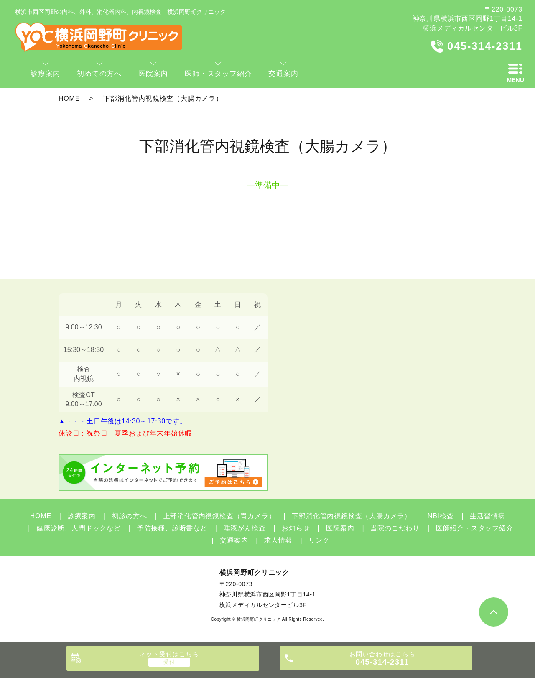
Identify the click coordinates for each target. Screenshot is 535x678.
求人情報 (278, 540)
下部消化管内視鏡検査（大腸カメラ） (351, 516)
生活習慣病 (487, 516)
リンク (318, 540)
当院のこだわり (395, 528)
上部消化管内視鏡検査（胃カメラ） (219, 516)
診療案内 (82, 516)
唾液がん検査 (245, 528)
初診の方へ (129, 516)
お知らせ (296, 528)
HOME (69, 98)
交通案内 (234, 540)
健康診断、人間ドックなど (78, 528)
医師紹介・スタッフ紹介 (474, 528)
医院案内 (340, 528)
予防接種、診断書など (172, 528)
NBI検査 (441, 516)
